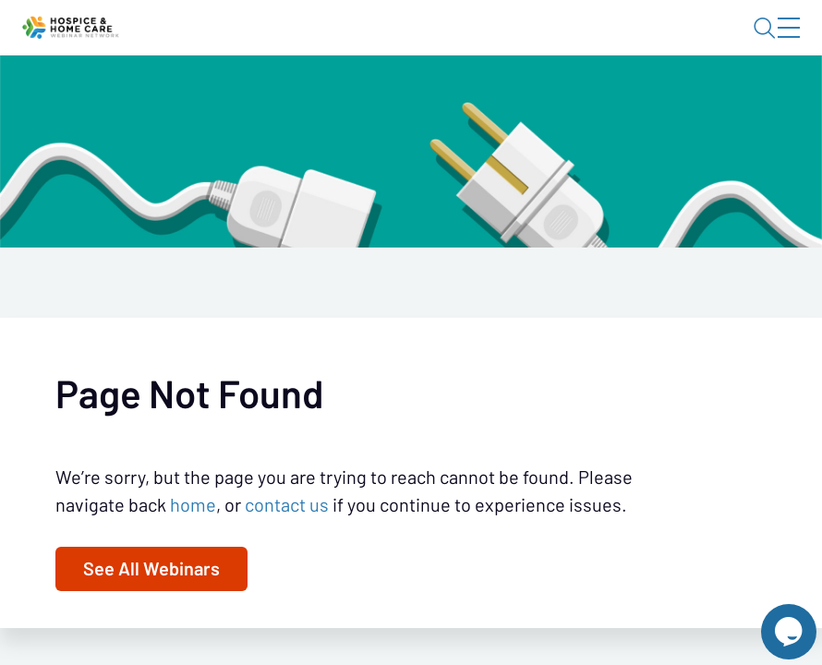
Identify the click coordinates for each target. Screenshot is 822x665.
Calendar (332, 97)
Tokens (415, 97)
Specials (496, 97)
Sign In (767, 43)
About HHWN (642, 43)
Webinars (240, 97)
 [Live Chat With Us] (772, 619)
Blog (534, 43)
